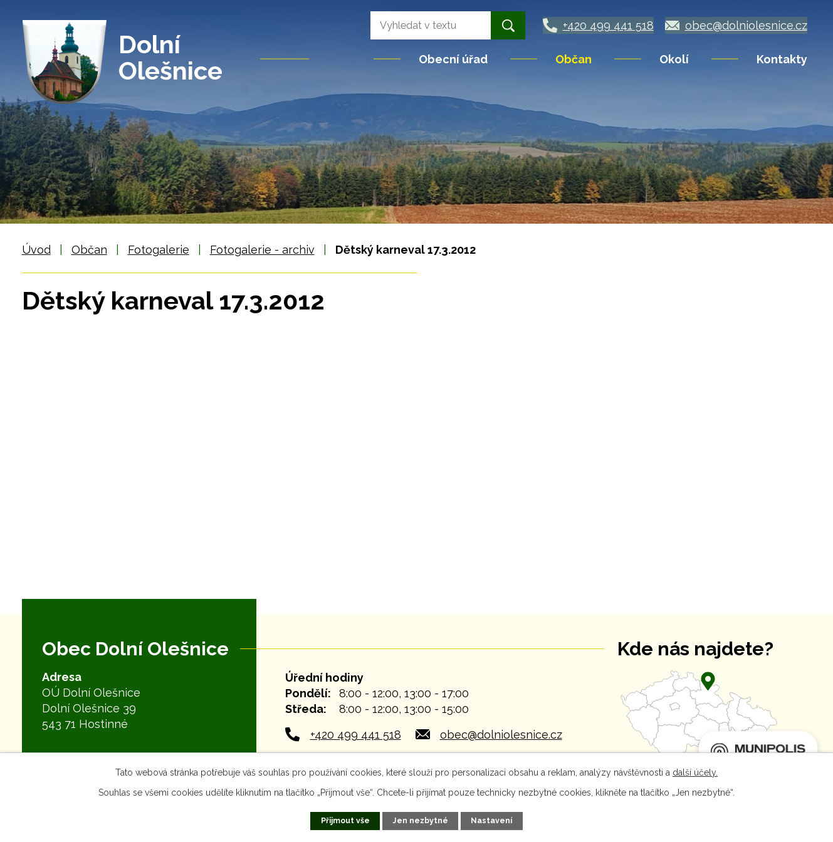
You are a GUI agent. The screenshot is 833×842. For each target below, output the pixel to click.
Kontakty (782, 59)
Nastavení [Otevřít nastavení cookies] (492, 820)
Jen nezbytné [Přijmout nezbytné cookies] (421, 820)
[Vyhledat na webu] (419, 25)
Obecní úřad (453, 59)
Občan (573, 59)
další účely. (695, 772)
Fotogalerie (158, 249)
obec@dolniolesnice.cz (501, 734)
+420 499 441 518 (355, 734)
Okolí (674, 59)
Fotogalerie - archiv (262, 249)
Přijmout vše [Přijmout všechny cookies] (345, 820)
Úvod (342, 59)
